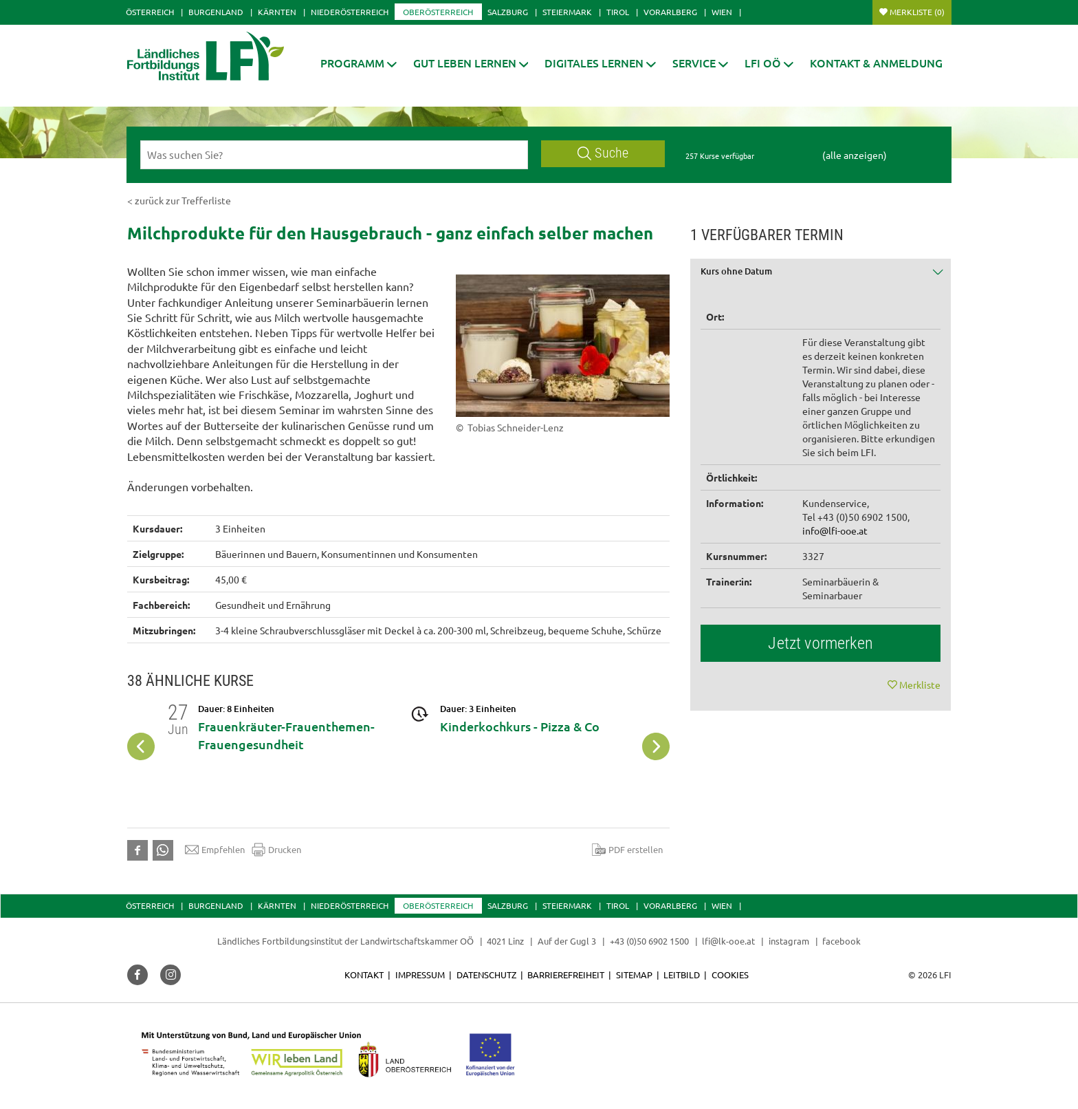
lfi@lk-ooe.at (728, 941)
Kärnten (277, 11)
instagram (789, 941)
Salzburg (507, 11)
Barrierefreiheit (565, 974)
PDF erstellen (627, 850)
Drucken (276, 850)
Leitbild (681, 974)
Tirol (617, 11)
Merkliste (917, 11)
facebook (841, 941)
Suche (603, 153)
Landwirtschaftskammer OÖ (417, 941)
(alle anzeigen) (854, 155)
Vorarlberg (670, 11)
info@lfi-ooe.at (835, 530)
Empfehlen (215, 850)
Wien (722, 11)
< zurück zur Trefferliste (179, 200)
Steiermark (567, 11)
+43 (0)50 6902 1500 (649, 941)
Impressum (420, 974)
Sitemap (634, 974)
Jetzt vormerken (820, 643)
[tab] (821, 276)
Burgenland (215, 11)
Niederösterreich (349, 11)
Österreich (150, 11)
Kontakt (364, 974)
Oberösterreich (438, 11)
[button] (358, 63)
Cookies (730, 974)
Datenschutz (486, 974)
